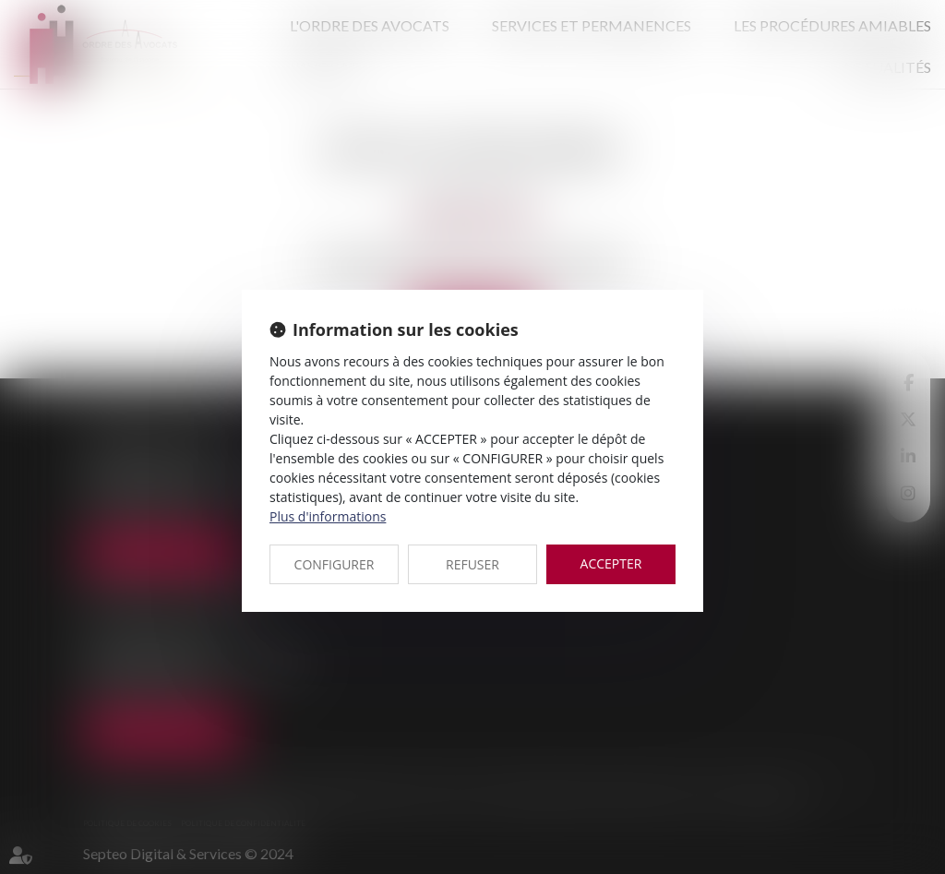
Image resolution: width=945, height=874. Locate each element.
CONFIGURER (334, 564)
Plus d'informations (327, 516)
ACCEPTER (611, 563)
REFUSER (472, 564)
